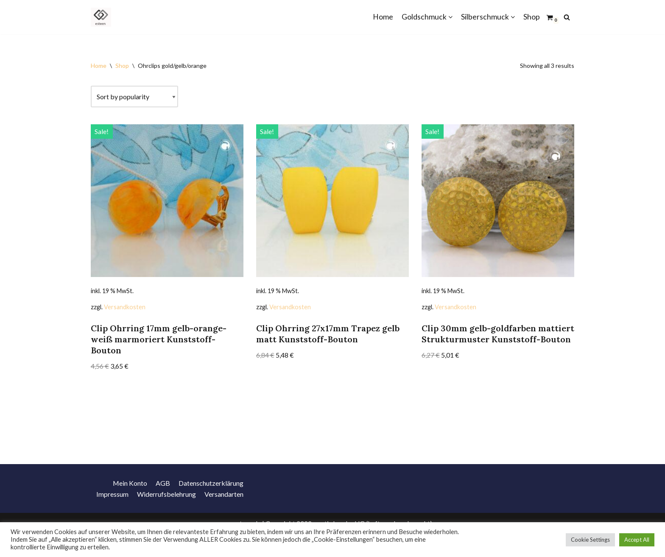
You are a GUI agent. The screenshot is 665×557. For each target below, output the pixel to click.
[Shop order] (134, 96)
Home (383, 16)
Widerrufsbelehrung (166, 508)
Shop (531, 16)
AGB (163, 497)
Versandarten (223, 508)
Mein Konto (129, 497)
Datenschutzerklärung (211, 497)
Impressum (112, 508)
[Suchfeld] (567, 17)
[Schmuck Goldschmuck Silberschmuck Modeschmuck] (103, 17)
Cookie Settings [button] (590, 539)
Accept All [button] (636, 539)
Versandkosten (124, 307)
